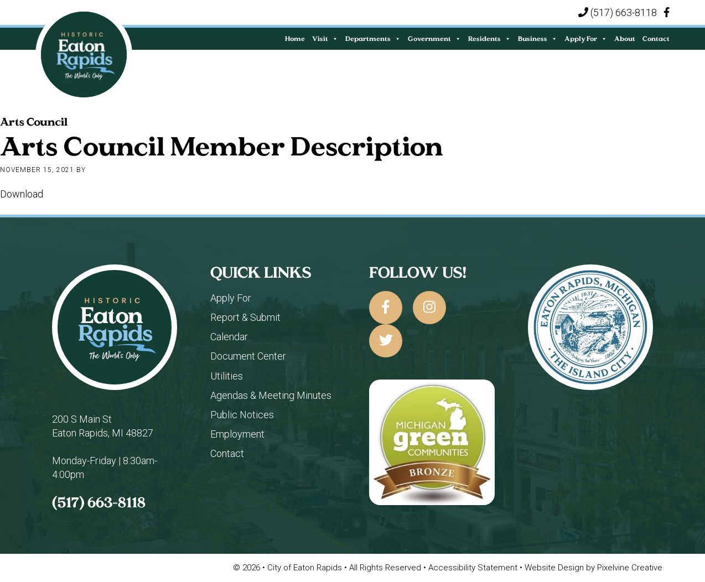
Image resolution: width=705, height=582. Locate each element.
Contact (656, 38)
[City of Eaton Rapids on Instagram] (429, 307)
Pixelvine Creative (629, 568)
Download (21, 194)
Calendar (229, 336)
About (624, 38)
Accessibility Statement (474, 568)
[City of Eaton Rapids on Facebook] (385, 307)
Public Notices (242, 414)
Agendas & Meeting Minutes (270, 395)
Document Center (248, 356)
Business (537, 38)
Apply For (585, 38)
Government (434, 38)
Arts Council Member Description (221, 145)
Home (295, 38)
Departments (373, 38)
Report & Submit (245, 317)
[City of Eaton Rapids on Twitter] (385, 340)
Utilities (226, 376)
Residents (489, 38)
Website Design (555, 568)
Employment (237, 434)
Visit (325, 38)
